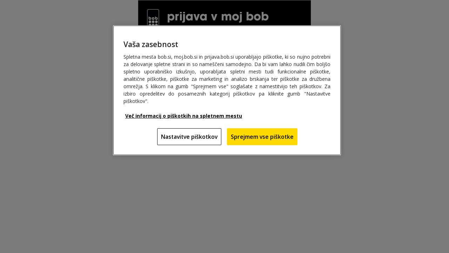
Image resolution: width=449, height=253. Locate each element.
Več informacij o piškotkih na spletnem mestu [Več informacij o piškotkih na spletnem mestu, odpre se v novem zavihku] (183, 115)
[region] (227, 90)
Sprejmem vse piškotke (262, 137)
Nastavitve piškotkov (189, 137)
